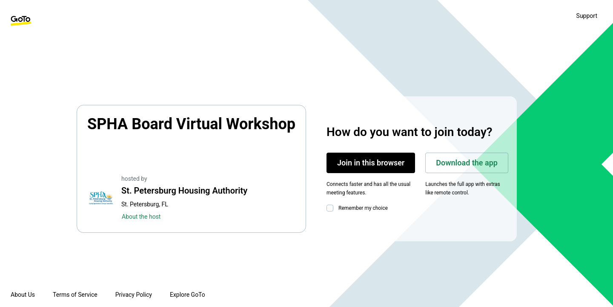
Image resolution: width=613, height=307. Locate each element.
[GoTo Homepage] (21, 21)
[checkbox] (332, 208)
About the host (141, 216)
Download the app (467, 162)
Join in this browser (370, 162)
